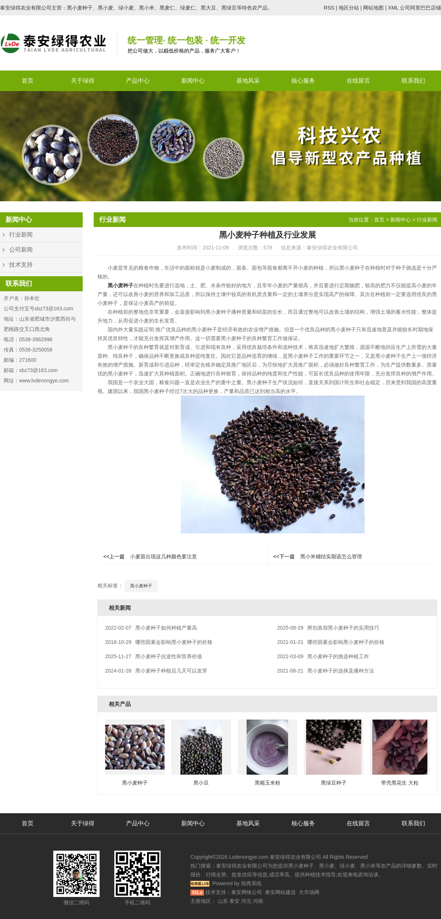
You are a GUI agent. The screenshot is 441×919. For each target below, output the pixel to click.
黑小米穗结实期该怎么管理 (317, 556)
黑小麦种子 (120, 285)
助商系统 (251, 883)
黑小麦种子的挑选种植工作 (323, 656)
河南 (258, 901)
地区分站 (348, 8)
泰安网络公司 (246, 892)
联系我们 (413, 81)
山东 (223, 901)
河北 (246, 901)
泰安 (234, 901)
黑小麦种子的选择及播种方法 (325, 671)
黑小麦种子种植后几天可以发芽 (156, 671)
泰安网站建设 (280, 892)
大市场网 (309, 892)
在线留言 (358, 81)
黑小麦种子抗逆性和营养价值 (153, 656)
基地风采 (248, 81)
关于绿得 (82, 81)
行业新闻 (21, 234)
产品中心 (138, 81)
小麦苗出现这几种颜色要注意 (150, 556)
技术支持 (21, 265)
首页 (27, 81)
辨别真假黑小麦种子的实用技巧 (328, 628)
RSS (329, 8)
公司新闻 (21, 249)
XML (393, 8)
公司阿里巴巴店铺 (420, 8)
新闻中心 (193, 81)
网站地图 (373, 8)
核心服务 (303, 81)
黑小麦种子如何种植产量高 (151, 628)
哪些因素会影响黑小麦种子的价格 (158, 642)
